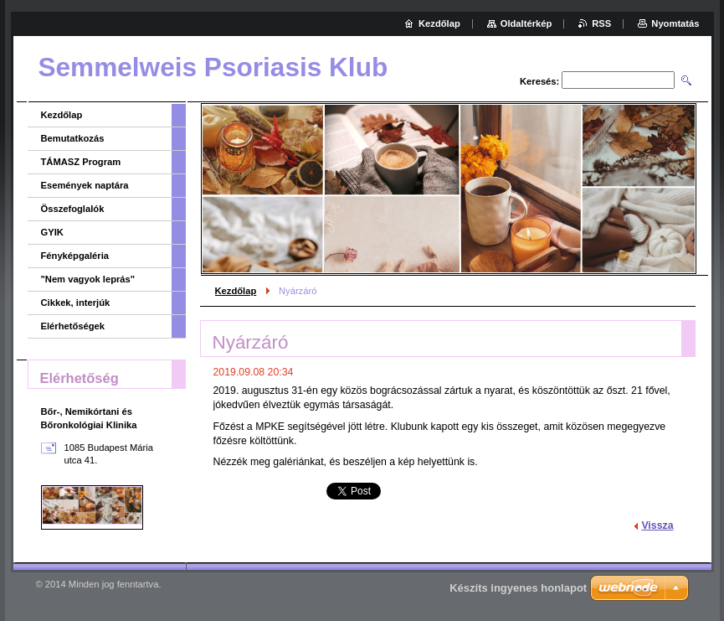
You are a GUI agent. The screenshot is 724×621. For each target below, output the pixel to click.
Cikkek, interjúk (75, 303)
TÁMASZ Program (81, 162)
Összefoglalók (73, 209)
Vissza (657, 525)
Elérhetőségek (73, 326)
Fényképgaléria (75, 256)
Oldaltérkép (526, 23)
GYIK (52, 232)
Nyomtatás (675, 23)
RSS (601, 23)
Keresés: (539, 81)
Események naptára (85, 185)
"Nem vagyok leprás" (88, 279)
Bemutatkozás (73, 138)
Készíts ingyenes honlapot (518, 588)
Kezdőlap (236, 291)
